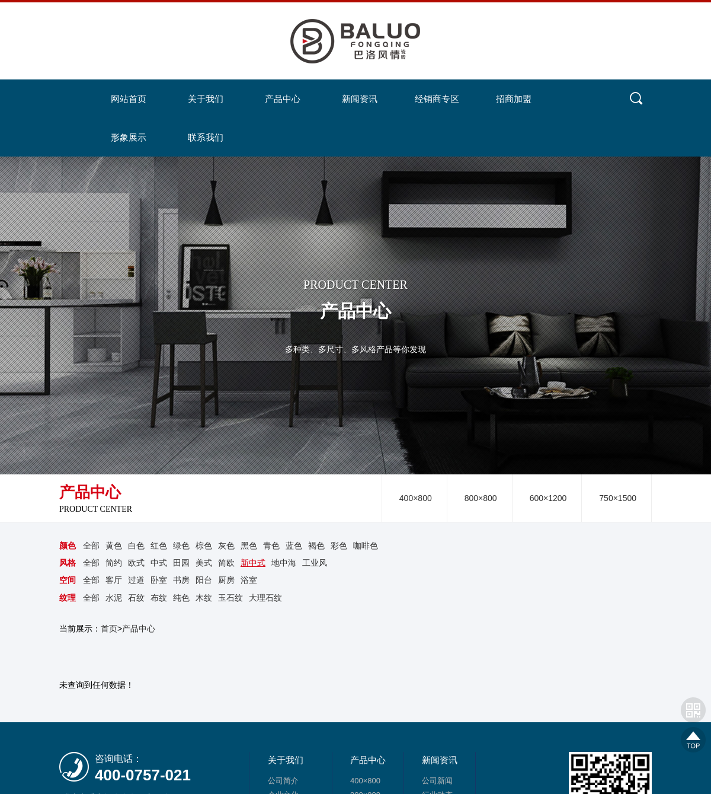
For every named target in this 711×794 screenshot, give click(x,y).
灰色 (226, 545)
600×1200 (548, 498)
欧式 (136, 562)
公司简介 (283, 780)
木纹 (204, 597)
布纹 (158, 597)
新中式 (253, 562)
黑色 (249, 545)
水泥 (113, 597)
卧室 (158, 580)
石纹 (136, 597)
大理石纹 (265, 597)
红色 (158, 545)
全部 (91, 545)
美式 (204, 562)
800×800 (481, 498)
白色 (136, 545)
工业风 (314, 562)
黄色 (113, 545)
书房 (181, 580)
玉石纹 (230, 597)
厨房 (226, 580)
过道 (136, 580)
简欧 (226, 562)
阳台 (204, 580)
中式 (158, 562)
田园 (181, 562)
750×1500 (617, 498)
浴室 (249, 580)
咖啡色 (365, 545)
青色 (271, 545)
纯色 (181, 597)
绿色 (181, 545)
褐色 (316, 545)
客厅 (113, 580)
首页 (109, 628)
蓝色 (294, 545)
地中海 (283, 562)
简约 (113, 562)
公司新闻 (437, 780)
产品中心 (138, 628)
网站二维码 (693, 710)
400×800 (415, 498)
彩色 (339, 545)
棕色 (204, 545)
